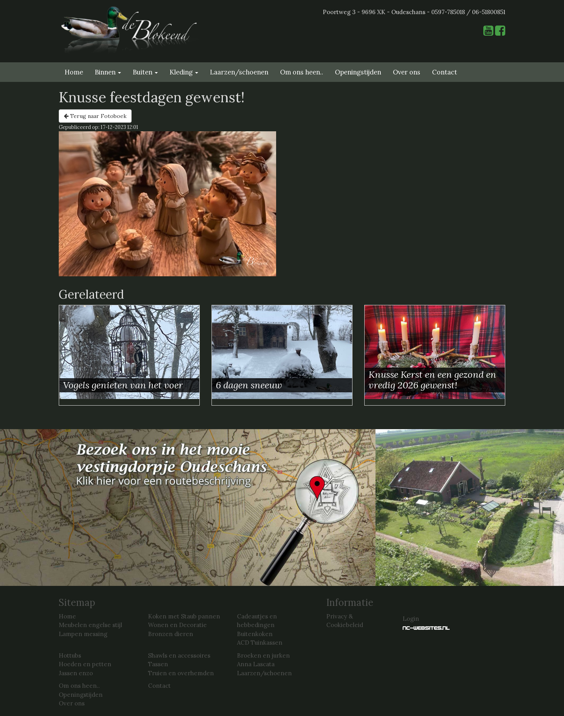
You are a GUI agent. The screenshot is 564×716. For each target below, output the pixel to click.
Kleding (184, 72)
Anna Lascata (256, 664)
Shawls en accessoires (179, 655)
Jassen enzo (76, 673)
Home (74, 72)
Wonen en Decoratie (177, 625)
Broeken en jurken (263, 655)
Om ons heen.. (301, 72)
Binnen (108, 72)
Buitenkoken (255, 634)
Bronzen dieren (170, 634)
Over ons (406, 72)
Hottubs (70, 655)
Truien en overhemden (181, 673)
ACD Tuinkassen (259, 642)
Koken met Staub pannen (184, 616)
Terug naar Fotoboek (95, 116)
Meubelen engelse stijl (90, 625)
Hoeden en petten (85, 664)
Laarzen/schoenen (239, 72)
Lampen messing (83, 634)
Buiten (145, 72)
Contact (444, 72)
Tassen (158, 664)
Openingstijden (358, 72)
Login (411, 618)
